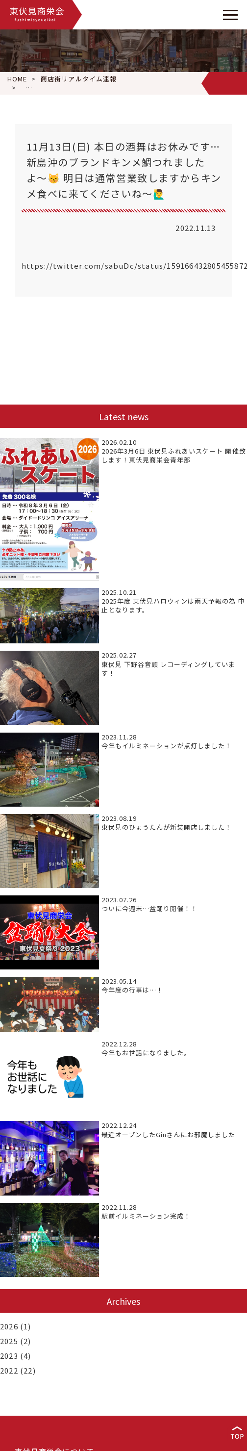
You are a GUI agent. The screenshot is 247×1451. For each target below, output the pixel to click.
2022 (9, 1370)
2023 (9, 1355)
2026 (9, 1326)
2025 (9, 1341)
